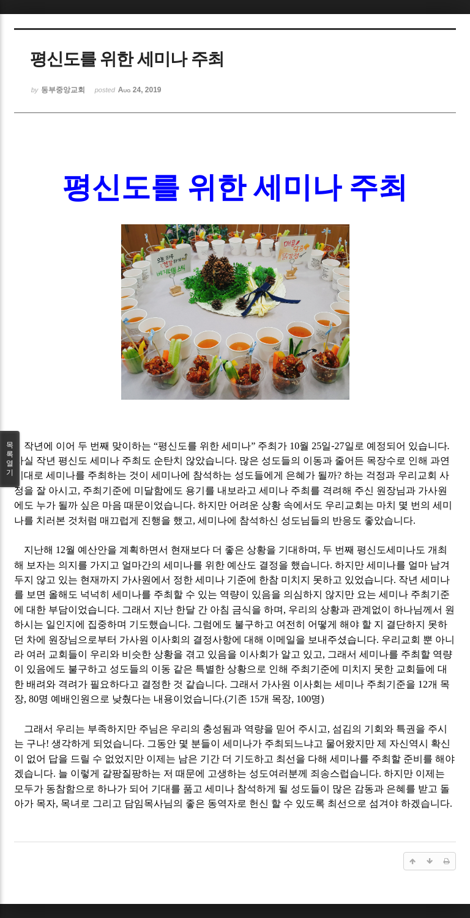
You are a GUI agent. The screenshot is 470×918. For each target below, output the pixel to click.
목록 (9, 459)
